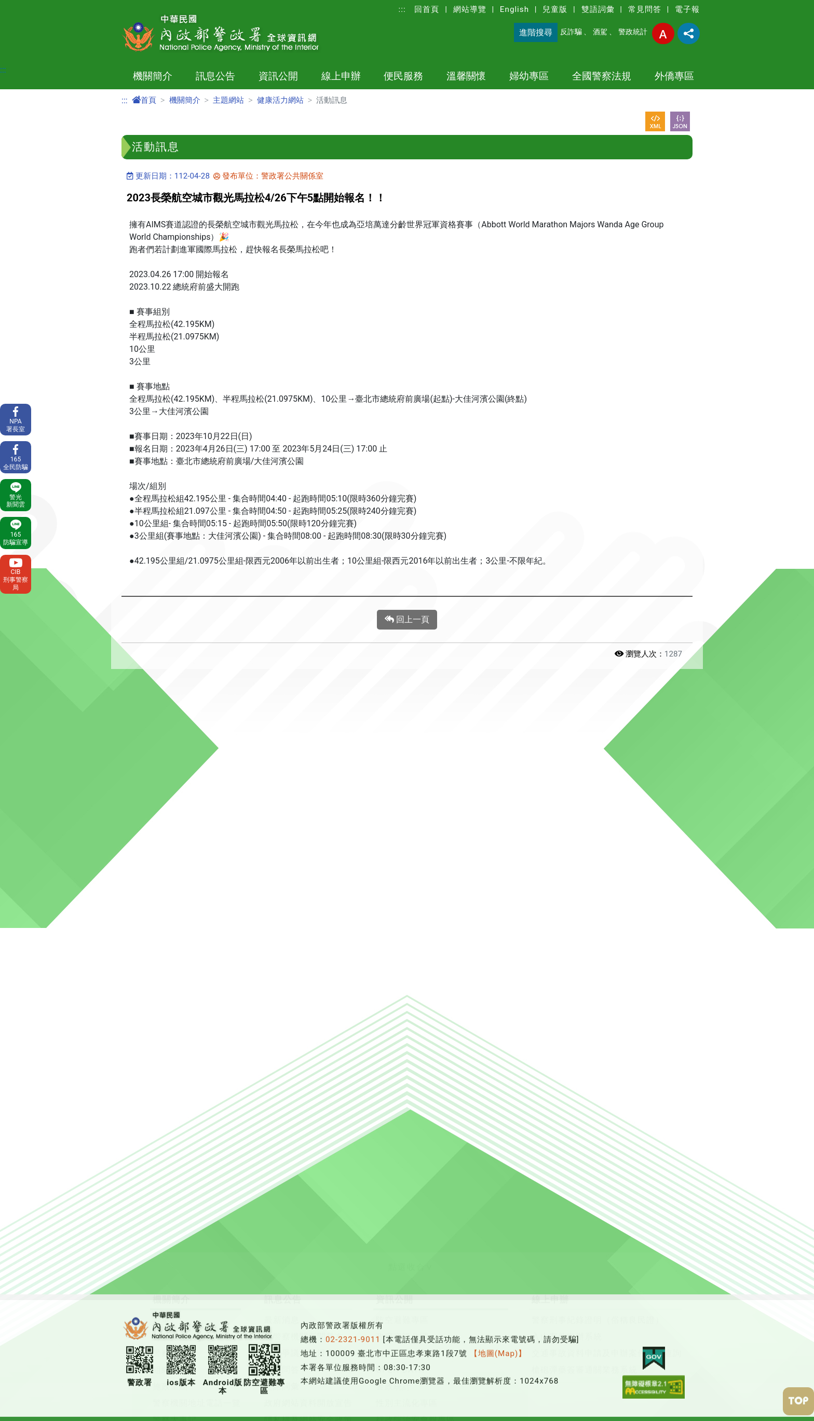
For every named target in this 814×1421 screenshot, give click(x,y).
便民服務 (403, 76)
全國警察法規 (601, 76)
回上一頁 (407, 619)
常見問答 (644, 9)
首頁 (144, 100)
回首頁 (426, 9)
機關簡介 (152, 76)
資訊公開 (278, 76)
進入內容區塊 (25, 6)
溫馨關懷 (466, 76)
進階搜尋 (535, 32)
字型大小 (663, 33)
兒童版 (554, 9)
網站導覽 (469, 9)
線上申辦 (341, 76)
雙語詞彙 (598, 9)
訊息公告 (215, 76)
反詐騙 (571, 32)
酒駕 (600, 32)
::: (402, 9)
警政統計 (632, 32)
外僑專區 (674, 76)
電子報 (687, 9)
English (514, 9)
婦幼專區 (529, 76)
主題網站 (228, 100)
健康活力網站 (280, 100)
